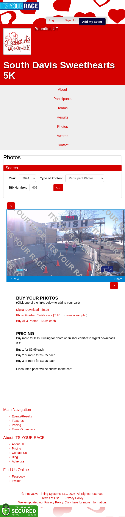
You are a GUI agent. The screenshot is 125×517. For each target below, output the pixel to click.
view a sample (76, 315)
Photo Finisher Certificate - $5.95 (38, 315)
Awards (62, 136)
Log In (53, 20)
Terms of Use (50, 498)
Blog (15, 457)
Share (118, 279)
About (62, 89)
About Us (18, 444)
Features (18, 420)
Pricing (16, 425)
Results (62, 117)
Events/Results (22, 416)
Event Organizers (23, 429)
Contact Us (19, 453)
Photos (62, 126)
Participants (62, 99)
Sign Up (70, 20)
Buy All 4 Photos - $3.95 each (36, 321)
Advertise (18, 461)
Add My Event (92, 21)
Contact (62, 145)
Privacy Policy (73, 498)
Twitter (16, 481)
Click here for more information (85, 502)
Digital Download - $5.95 (32, 309)
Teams (62, 108)
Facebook (18, 476)
